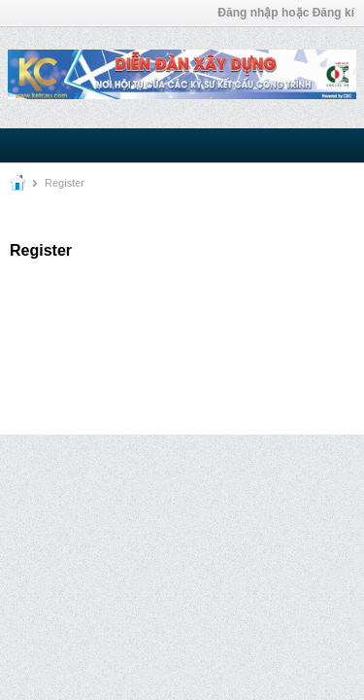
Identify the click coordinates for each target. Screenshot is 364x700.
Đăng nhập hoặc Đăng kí (285, 12)
